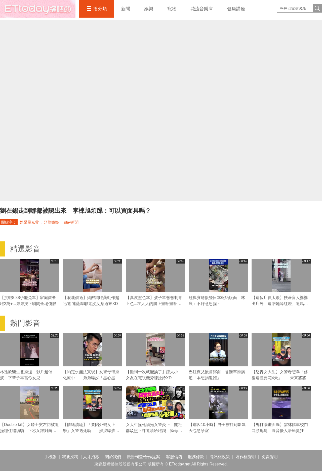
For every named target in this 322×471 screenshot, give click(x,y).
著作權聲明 (246, 457)
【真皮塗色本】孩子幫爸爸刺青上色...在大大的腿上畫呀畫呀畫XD (154, 303)
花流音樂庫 (201, 8)
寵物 (171, 8)
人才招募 (91, 457)
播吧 (37, 9)
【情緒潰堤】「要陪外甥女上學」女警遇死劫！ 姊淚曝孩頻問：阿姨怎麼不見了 (91, 430)
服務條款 (196, 457)
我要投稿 (70, 457)
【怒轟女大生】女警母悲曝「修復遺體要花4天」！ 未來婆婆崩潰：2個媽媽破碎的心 (281, 378)
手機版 (50, 457)
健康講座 (236, 8)
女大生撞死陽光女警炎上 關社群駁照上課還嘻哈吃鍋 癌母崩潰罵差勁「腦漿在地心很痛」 (154, 430)
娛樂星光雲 (29, 222)
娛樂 (148, 8)
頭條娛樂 (51, 222)
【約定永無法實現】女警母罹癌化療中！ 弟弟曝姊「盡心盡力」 (91, 378)
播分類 (100, 8)
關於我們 (113, 457)
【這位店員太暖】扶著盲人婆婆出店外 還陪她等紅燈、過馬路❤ (280, 303)
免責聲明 (270, 457)
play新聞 (71, 222)
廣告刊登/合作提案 (143, 457)
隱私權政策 (220, 457)
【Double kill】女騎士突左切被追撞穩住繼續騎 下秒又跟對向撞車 (29, 430)
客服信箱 (174, 457)
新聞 (125, 8)
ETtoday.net (179, 464)
